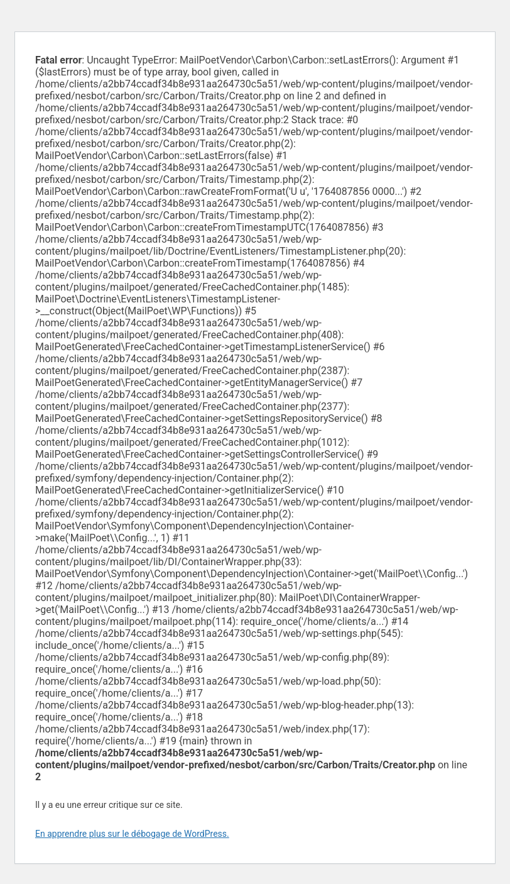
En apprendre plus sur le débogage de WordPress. (132, 834)
